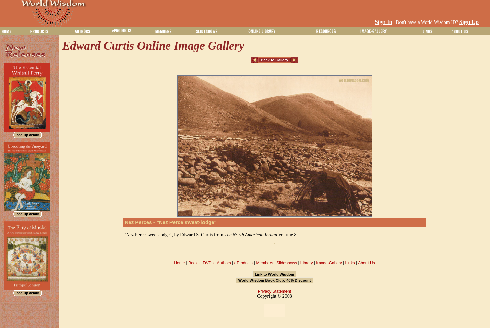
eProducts (243, 263)
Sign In (383, 22)
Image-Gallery (329, 263)
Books (193, 263)
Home (179, 263)
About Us (366, 263)
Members (264, 263)
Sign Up (469, 22)
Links (350, 263)
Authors (224, 263)
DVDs (208, 263)
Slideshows (286, 263)
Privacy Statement (274, 291)
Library (306, 263)
